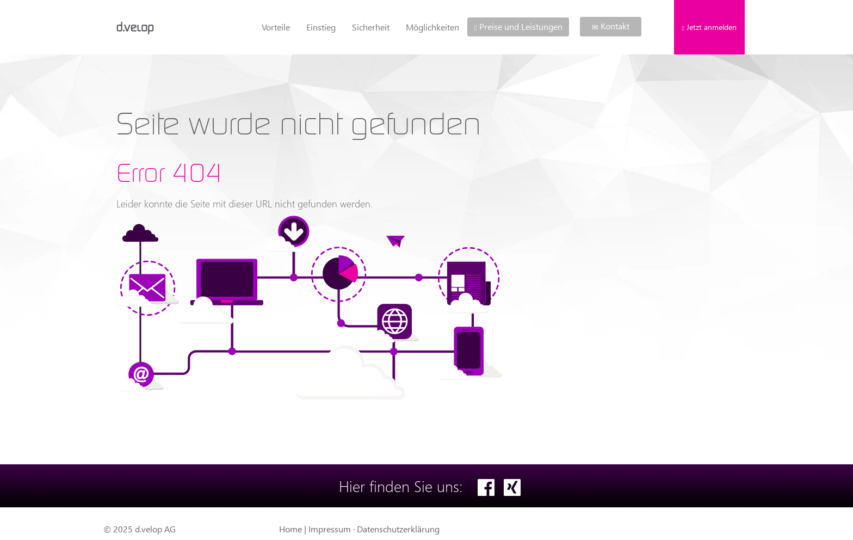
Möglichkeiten (432, 27)
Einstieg (321, 27)
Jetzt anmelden (709, 27)
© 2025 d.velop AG (139, 529)
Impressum (329, 529)
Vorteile (276, 27)
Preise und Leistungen (518, 26)
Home (290, 529)
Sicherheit (371, 27)
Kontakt (610, 26)
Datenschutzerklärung (398, 529)
